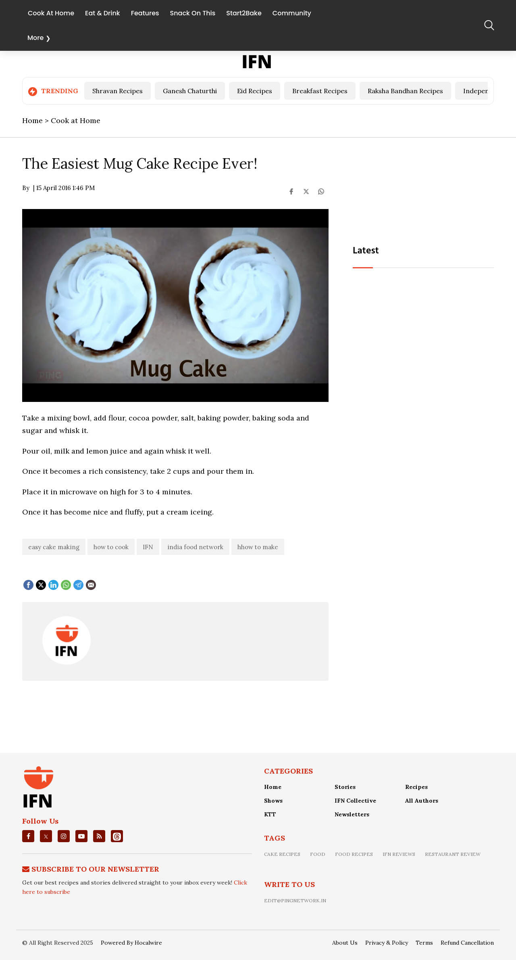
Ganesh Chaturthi (190, 91)
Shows (273, 800)
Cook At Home (51, 12)
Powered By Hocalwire (131, 942)
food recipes (354, 854)
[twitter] (46, 836)
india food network (195, 547)
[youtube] (81, 836)
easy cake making (53, 547)
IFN (148, 547)
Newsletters (352, 814)
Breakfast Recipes (319, 91)
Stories (345, 787)
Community (292, 12)
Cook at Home (75, 120)
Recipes (416, 787)
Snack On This (193, 12)
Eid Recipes (254, 91)
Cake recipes (282, 854)
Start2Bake (243, 12)
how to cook (111, 547)
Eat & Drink (102, 12)
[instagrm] (64, 836)
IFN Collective (355, 800)
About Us (345, 942)
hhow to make (257, 547)
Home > (36, 120)
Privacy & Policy (386, 942)
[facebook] (28, 836)
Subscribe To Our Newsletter (95, 869)
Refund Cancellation (467, 942)
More (35, 37)
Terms (424, 942)
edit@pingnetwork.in (295, 900)
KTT (270, 814)
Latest (366, 251)
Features (145, 12)
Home (272, 787)
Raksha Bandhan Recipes (405, 91)
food (317, 854)
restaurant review (453, 854)
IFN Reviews (399, 854)
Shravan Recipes (117, 91)
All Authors (421, 800)
